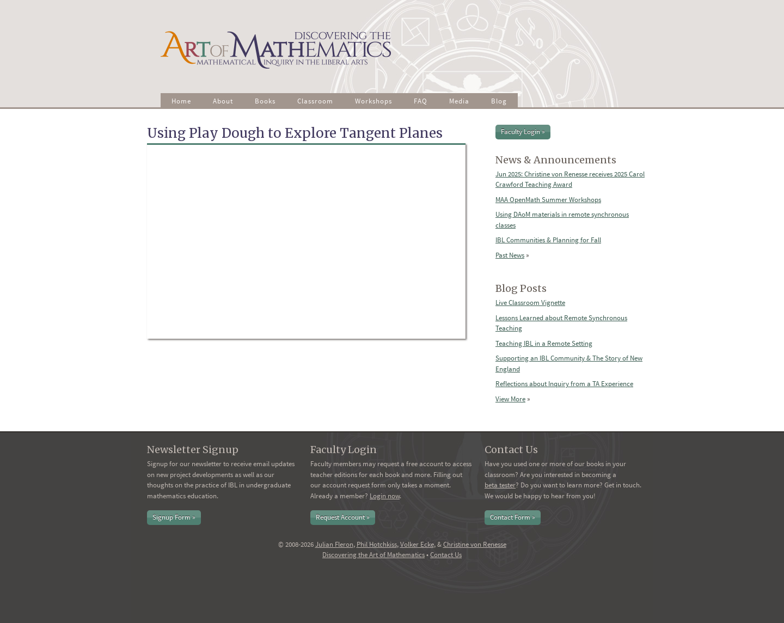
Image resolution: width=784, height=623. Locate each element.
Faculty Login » (523, 131)
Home (181, 101)
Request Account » (343, 517)
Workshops (373, 101)
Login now (385, 495)
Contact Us (446, 554)
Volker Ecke (417, 544)
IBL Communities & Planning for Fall (548, 240)
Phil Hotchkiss (377, 544)
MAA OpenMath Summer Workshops (548, 199)
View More (510, 399)
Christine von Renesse (474, 544)
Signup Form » (173, 517)
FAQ (420, 101)
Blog (499, 101)
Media (459, 101)
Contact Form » (512, 517)
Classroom (315, 101)
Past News (509, 255)
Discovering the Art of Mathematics (373, 554)
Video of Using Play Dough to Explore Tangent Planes (306, 242)
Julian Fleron (334, 544)
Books (265, 101)
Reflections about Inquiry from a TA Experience (564, 383)
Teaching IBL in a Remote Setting (543, 343)
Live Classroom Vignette (530, 302)
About (223, 101)
